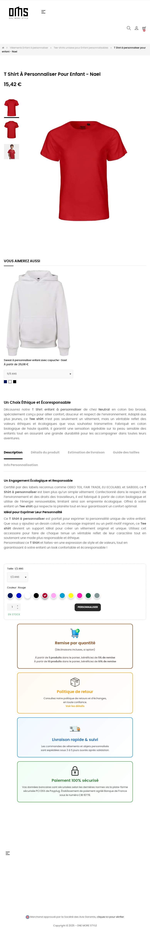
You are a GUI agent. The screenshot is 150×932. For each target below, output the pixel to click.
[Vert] (88, 595)
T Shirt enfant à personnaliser (57, 409)
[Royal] (19, 595)
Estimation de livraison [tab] (86, 452)
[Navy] (10, 595)
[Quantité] (14, 607)
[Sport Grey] (97, 595)
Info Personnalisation (21, 465)
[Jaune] (71, 595)
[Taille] (17, 577)
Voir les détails (75, 706)
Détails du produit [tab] (45, 452)
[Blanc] (27, 595)
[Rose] (80, 595)
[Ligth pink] (54, 595)
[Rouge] (45, 595)
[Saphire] (62, 595)
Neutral (104, 409)
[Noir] (36, 595)
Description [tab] (13, 452)
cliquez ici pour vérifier (110, 917)
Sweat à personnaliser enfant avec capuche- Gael (35, 360)
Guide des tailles (126, 452)
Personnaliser (88, 607)
